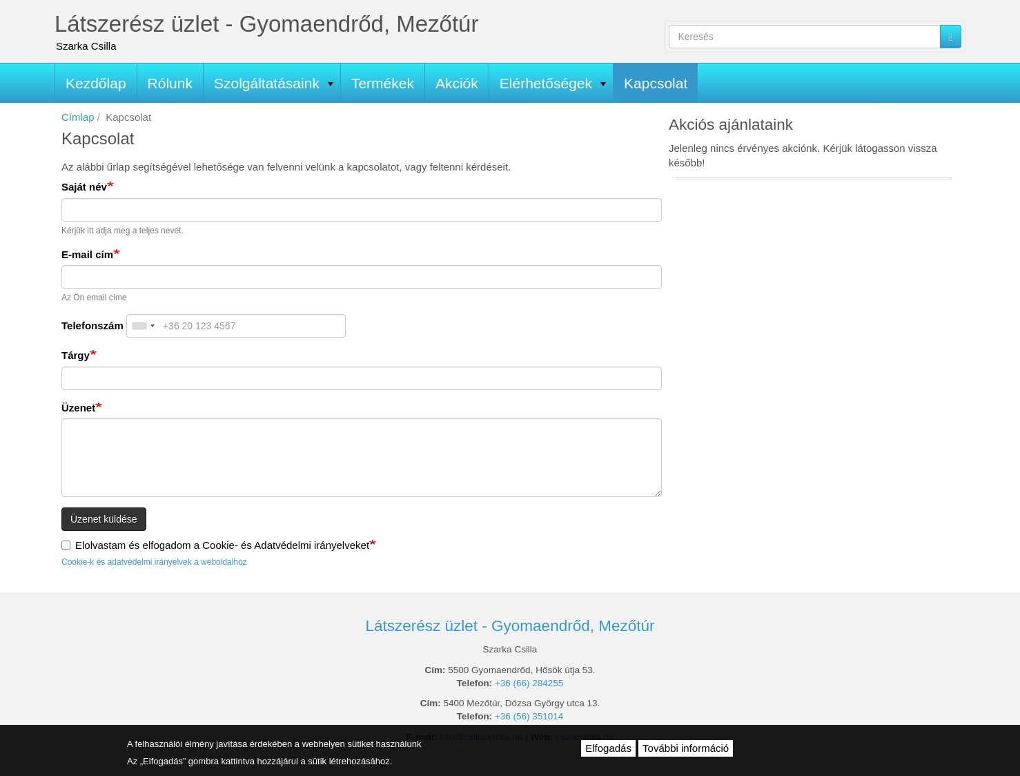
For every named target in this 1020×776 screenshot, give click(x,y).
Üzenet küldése (103, 519)
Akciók (456, 83)
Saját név (84, 187)
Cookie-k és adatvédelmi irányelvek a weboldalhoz (154, 562)
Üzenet (78, 408)
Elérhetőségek (553, 83)
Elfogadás (608, 748)
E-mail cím (87, 254)
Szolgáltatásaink (273, 83)
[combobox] (143, 326)
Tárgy (75, 355)
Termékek (382, 83)
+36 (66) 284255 (529, 683)
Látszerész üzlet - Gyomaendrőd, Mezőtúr (266, 24)
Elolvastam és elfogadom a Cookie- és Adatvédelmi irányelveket (215, 545)
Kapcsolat (655, 83)
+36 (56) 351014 (529, 716)
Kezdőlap (96, 83)
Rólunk (170, 83)
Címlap (78, 117)
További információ (686, 748)
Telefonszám (92, 325)
